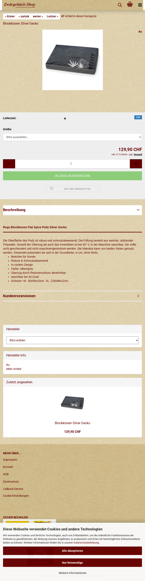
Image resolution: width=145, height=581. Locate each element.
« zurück (24, 16)
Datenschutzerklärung (86, 542)
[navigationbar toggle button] (140, 5)
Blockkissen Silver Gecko (72, 423)
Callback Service (13, 488)
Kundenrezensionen (19, 296)
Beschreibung (14, 210)
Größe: (7, 129)
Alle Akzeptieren (72, 550)
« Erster (10, 16)
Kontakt (8, 467)
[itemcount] (72, 163)
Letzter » (52, 16)
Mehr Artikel (13, 369)
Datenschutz (11, 481)
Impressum (10, 459)
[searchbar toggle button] (120, 5)
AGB (6, 474)
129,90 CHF (72, 432)
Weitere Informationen (73, 573)
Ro (140, 31)
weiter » (38, 16)
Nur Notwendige (72, 562)
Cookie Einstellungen (16, 495)
